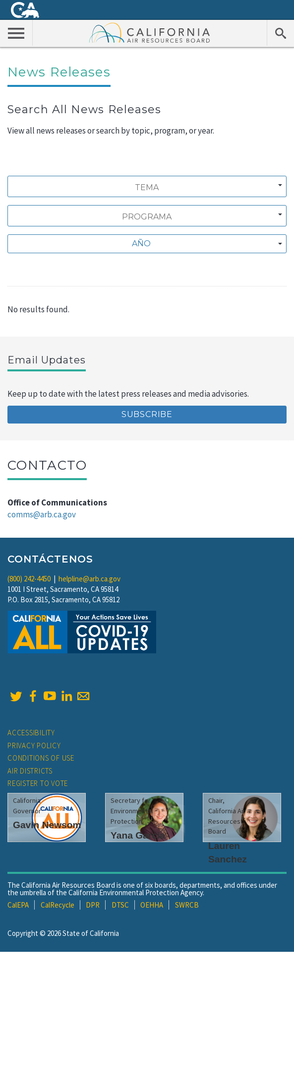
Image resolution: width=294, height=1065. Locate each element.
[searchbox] (146, 187)
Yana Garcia (138, 835)
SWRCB (187, 905)
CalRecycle (57, 905)
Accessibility (31, 732)
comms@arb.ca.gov (41, 514)
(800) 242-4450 (29, 578)
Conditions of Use (40, 758)
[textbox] (144, 243)
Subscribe (147, 414)
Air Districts (30, 771)
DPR (93, 905)
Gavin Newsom (47, 825)
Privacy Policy (34, 745)
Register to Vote (37, 783)
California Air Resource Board (150, 32)
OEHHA (151, 905)
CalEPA (18, 905)
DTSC (120, 905)
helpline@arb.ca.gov (89, 578)
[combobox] (147, 186)
